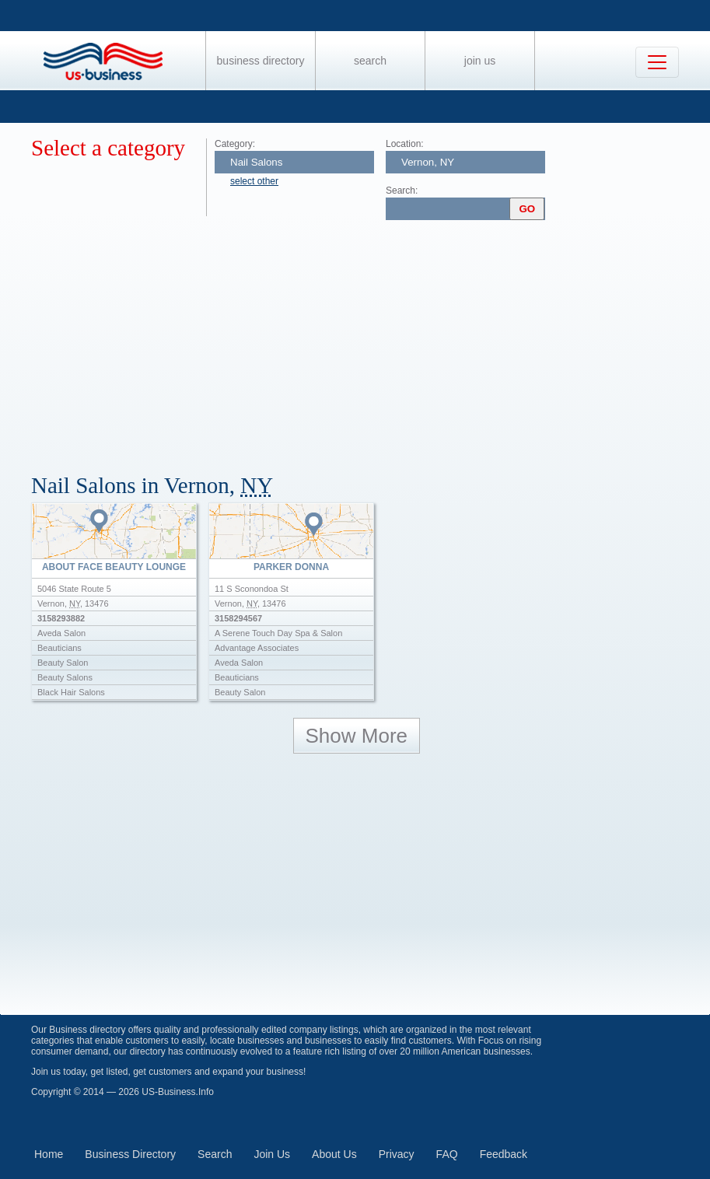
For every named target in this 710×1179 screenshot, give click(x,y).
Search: (402, 190)
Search (370, 60)
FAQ (447, 1154)
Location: (405, 143)
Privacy (396, 1154)
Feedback (503, 1154)
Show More (357, 735)
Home (48, 1154)
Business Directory (261, 60)
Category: (235, 143)
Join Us (479, 60)
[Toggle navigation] (657, 62)
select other (254, 181)
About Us (334, 1154)
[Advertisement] (370, 341)
